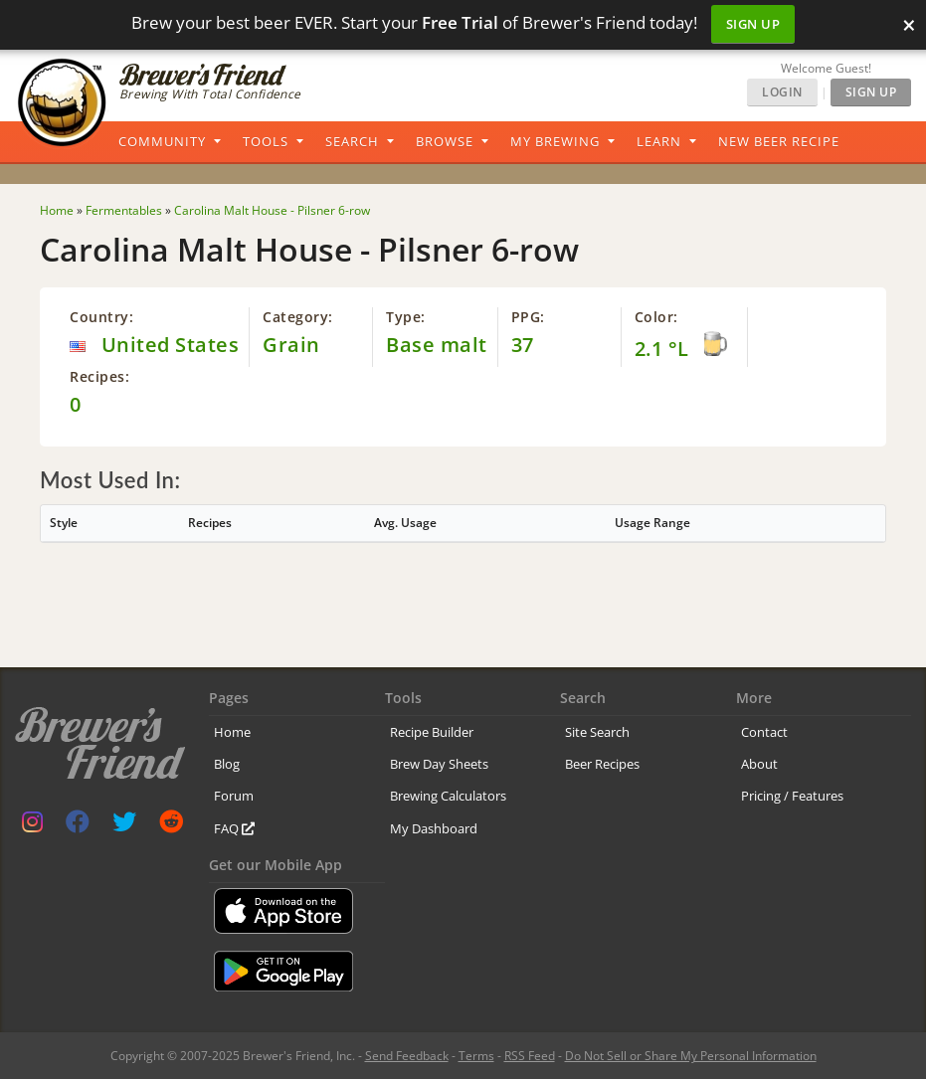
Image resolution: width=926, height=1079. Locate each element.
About (759, 764)
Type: (406, 316)
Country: (101, 316)
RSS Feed (529, 1055)
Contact (764, 732)
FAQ (234, 828)
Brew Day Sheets (439, 764)
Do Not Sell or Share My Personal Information (691, 1055)
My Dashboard (433, 828)
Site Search (597, 732)
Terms (476, 1055)
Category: (298, 316)
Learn (659, 141)
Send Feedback (407, 1055)
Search (352, 141)
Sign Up (753, 24)
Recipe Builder (431, 732)
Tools (265, 141)
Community (162, 141)
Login (782, 92)
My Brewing (555, 141)
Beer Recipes (602, 764)
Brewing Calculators (448, 796)
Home (232, 732)
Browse (444, 141)
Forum (234, 796)
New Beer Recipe (778, 141)
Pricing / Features (792, 796)
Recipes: (99, 376)
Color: (656, 316)
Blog (227, 764)
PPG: (528, 316)
